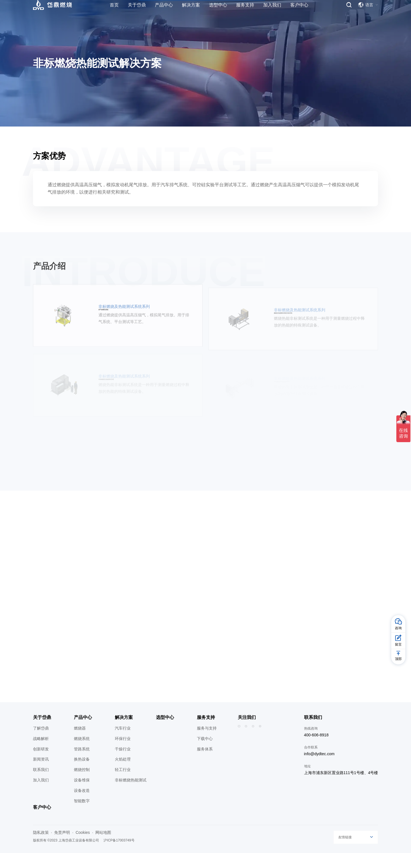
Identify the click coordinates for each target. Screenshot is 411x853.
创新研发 (41, 749)
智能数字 (82, 801)
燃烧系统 (82, 738)
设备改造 (82, 790)
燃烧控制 (82, 769)
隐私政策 (41, 832)
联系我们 (41, 769)
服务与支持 (207, 728)
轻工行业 (123, 769)
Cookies (83, 832)
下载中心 (205, 738)
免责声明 (62, 832)
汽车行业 (123, 728)
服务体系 (205, 749)
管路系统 (82, 749)
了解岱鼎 (41, 728)
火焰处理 (123, 759)
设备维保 (82, 780)
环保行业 (123, 738)
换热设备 (82, 759)
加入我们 (41, 780)
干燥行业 (123, 749)
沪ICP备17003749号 (119, 840)
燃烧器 (80, 728)
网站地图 (103, 832)
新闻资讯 (41, 759)
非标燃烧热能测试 (130, 780)
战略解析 (41, 738)
